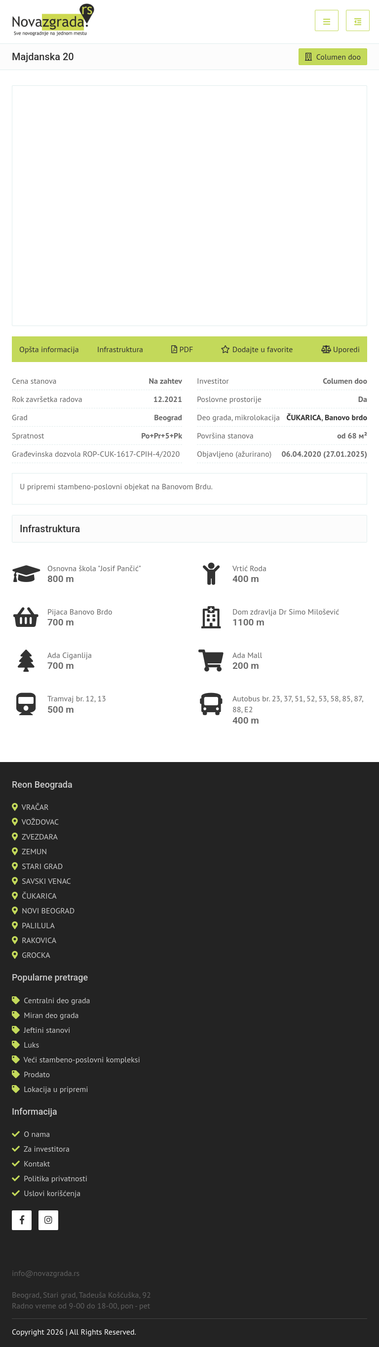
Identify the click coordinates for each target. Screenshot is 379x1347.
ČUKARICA (304, 417)
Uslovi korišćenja (52, 1193)
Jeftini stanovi (47, 1030)
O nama (37, 1134)
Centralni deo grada (57, 1000)
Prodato (37, 1074)
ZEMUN (34, 851)
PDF (182, 349)
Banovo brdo (346, 417)
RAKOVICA (39, 940)
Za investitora (47, 1149)
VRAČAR (35, 807)
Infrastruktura (120, 349)
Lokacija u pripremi (56, 1089)
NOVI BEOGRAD (48, 910)
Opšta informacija (49, 349)
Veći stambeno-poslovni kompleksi (82, 1059)
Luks (31, 1045)
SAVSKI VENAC (46, 881)
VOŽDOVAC (40, 822)
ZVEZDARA (40, 836)
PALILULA (38, 925)
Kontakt (37, 1163)
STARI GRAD (42, 866)
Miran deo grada (51, 1015)
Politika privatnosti (55, 1178)
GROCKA (36, 955)
